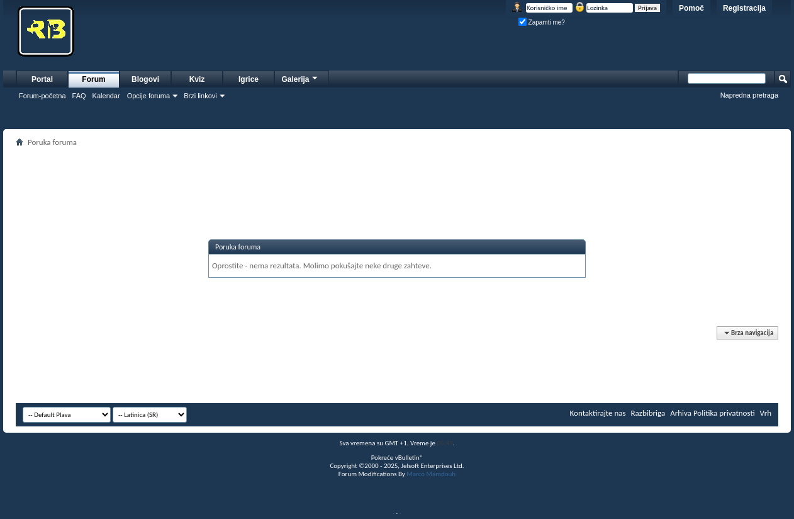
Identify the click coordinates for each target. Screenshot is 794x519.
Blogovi (145, 79)
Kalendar (106, 96)
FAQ (79, 96)
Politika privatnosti (724, 413)
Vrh (765, 413)
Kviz (197, 79)
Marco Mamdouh (431, 474)
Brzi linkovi (200, 96)
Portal (42, 79)
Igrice (248, 79)
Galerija (300, 77)
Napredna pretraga (749, 95)
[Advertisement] (397, 178)
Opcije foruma (148, 96)
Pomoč (691, 8)
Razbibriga (648, 413)
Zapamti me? (541, 22)
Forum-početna (42, 96)
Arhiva (680, 413)
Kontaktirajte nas (598, 413)
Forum (93, 79)
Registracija (744, 8)
